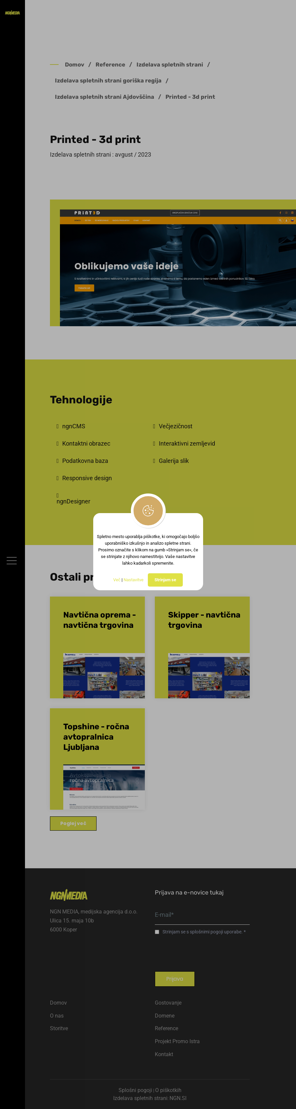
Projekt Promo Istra (177, 1041)
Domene (164, 1016)
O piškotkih (168, 1090)
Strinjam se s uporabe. (203, 931)
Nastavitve (134, 579)
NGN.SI (177, 1098)
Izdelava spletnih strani (170, 64)
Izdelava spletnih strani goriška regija (108, 80)
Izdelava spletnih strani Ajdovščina (104, 96)
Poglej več (73, 823)
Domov (74, 64)
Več (117, 579)
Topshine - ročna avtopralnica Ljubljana (96, 737)
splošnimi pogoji (207, 931)
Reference (110, 64)
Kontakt (164, 1054)
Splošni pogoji (135, 1090)
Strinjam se (165, 579)
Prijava (174, 979)
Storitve (59, 1028)
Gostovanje (168, 1003)
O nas (57, 1016)
